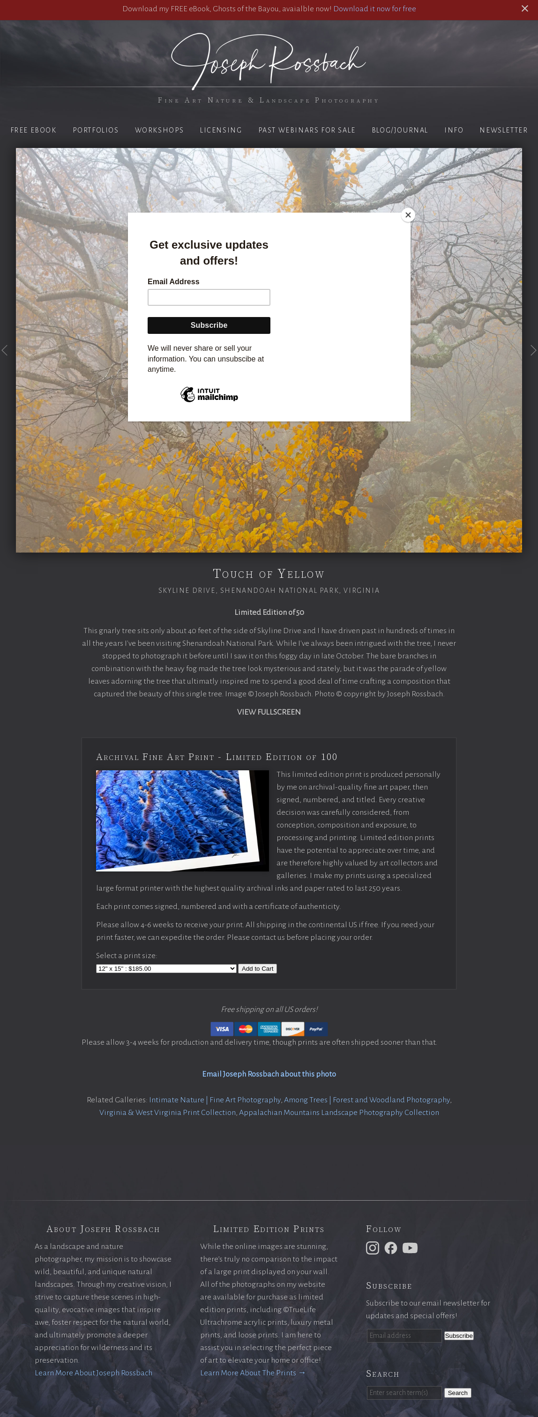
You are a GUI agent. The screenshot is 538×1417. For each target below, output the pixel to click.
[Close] (408, 215)
